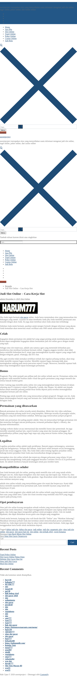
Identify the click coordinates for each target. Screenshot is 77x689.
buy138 (8, 580)
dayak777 (9, 663)
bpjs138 (8, 629)
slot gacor (24, 317)
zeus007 (8, 650)
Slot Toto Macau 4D (13, 666)
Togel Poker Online (8, 555)
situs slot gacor (11, 634)
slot (6, 587)
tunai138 (9, 589)
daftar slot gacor (25, 529)
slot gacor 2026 (11, 596)
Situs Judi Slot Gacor (8, 561)
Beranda (8, 286)
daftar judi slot (12, 529)
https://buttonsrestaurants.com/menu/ (21, 627)
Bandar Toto (10, 645)
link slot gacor (11, 625)
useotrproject (5, 3)
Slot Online (25, 299)
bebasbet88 (10, 641)
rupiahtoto (9, 611)
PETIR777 (9, 584)
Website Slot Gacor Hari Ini (11, 559)
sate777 (8, 618)
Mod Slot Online (7, 564)
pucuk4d (9, 605)
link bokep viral (12, 593)
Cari (2, 538)
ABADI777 (10, 632)
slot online (34, 532)
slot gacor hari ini (22, 532)
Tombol (3, 133)
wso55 (7, 668)
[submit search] (20, 127)
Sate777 (8, 620)
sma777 (8, 657)
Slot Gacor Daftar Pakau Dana (12, 557)
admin (2, 299)
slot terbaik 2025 (46, 532)
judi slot (46, 529)
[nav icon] (3, 130)
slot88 (7, 652)
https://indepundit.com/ (15, 643)
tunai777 (9, 648)
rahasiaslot (9, 659)
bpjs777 (8, 639)
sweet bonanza (60, 532)
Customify (44, 674)
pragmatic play (56, 529)
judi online (37, 529)
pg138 (7, 591)
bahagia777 (10, 582)
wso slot (8, 661)
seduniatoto (10, 600)
